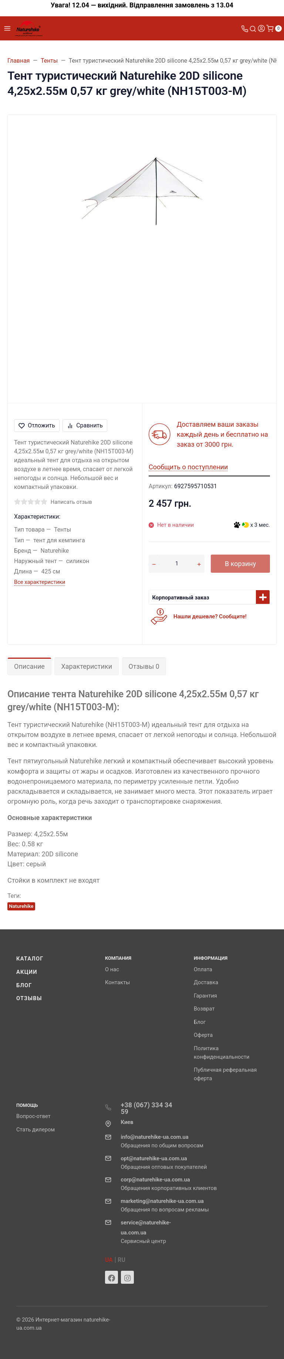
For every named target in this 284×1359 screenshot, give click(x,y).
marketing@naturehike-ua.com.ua (162, 1201)
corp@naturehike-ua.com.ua (155, 1179)
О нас (112, 969)
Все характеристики (39, 582)
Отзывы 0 (144, 666)
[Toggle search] (253, 28)
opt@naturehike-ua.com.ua (154, 1158)
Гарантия (205, 995)
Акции (26, 972)
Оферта (203, 1035)
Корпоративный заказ (180, 597)
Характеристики (86, 666)
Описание (29, 666)
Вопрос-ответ (33, 1116)
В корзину (240, 564)
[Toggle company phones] (244, 28)
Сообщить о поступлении (188, 467)
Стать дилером (35, 1129)
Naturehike (21, 906)
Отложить (36, 425)
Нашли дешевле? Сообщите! (210, 616)
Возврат (204, 1008)
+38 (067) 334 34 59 (146, 1108)
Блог (24, 985)
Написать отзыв (71, 502)
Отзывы (29, 998)
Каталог (30, 958)
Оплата (203, 969)
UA (109, 1259)
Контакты (117, 982)
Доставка (206, 982)
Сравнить (85, 425)
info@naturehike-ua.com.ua (154, 1137)
